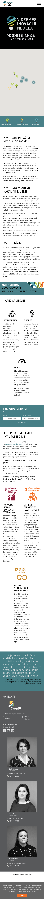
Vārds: (5, 416)
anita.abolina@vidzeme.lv (17, 818)
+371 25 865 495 (14, 866)
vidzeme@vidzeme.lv (11, 724)
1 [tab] (18, 689)
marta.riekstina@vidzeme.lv (17, 863)
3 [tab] (23, 689)
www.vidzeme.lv (9, 727)
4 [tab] (26, 689)
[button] (14, 73)
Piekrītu (22, 895)
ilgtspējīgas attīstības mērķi (13, 444)
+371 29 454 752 (14, 821)
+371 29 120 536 (14, 776)
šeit (34, 891)
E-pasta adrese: (26, 416)
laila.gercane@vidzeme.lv (17, 773)
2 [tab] (21, 689)
